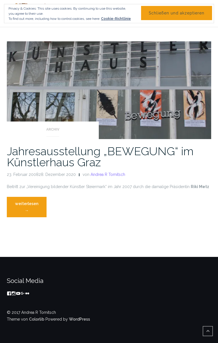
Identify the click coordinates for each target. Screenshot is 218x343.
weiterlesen (31, 208)
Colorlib (36, 319)
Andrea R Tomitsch (108, 174)
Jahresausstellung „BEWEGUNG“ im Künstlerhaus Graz (100, 156)
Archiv (52, 129)
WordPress (79, 319)
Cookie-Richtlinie (116, 19)
